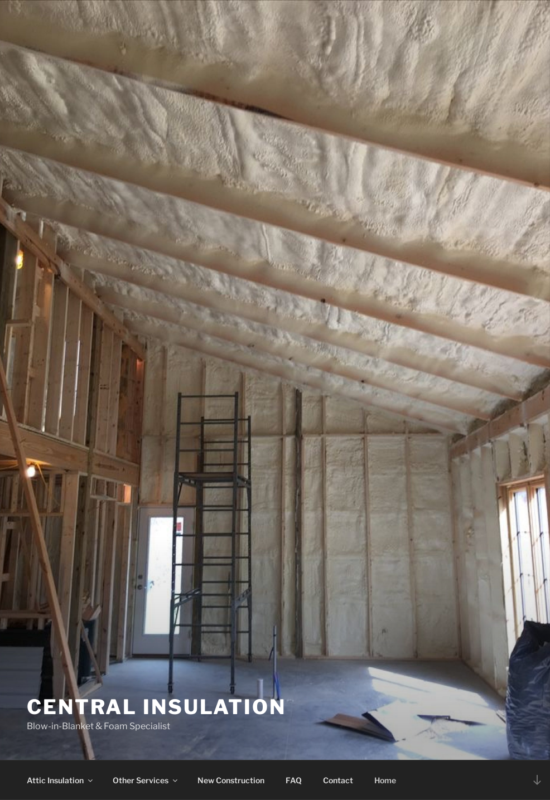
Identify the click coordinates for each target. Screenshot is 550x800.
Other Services (146, 780)
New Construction (230, 780)
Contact (338, 780)
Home (385, 780)
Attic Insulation (60, 780)
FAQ (294, 780)
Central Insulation (156, 707)
